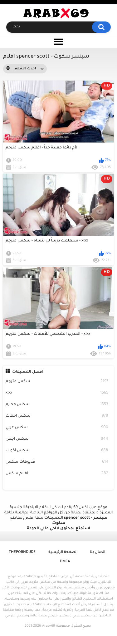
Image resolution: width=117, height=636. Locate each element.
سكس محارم (57, 404)
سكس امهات (57, 416)
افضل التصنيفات (27, 372)
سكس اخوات (57, 450)
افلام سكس (57, 473)
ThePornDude (22, 552)
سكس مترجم (57, 381)
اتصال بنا (97, 552)
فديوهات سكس (57, 462)
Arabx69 (48, 626)
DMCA (65, 562)
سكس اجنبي (57, 439)
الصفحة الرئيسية (62, 552)
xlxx (57, 393)
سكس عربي (57, 427)
